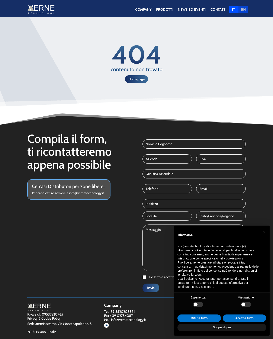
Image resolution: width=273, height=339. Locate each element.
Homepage (136, 79)
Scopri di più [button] (222, 327)
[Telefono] (167, 188)
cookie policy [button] (234, 258)
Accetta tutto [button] (244, 318)
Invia (151, 288)
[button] (264, 232)
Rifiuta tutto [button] (199, 318)
